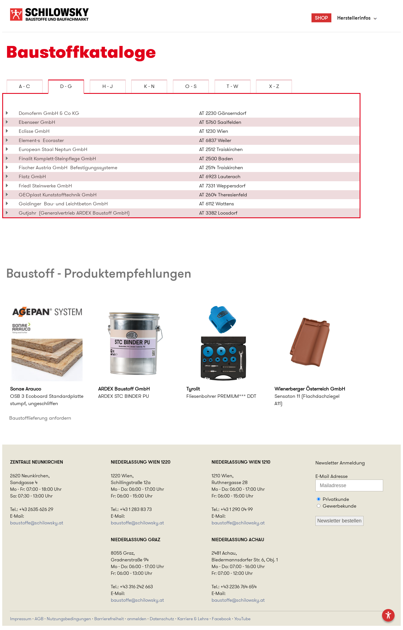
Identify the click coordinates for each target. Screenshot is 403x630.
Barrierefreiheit (109, 618)
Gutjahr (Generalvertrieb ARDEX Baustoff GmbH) (74, 213)
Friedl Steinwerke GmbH (47, 185)
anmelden (136, 618)
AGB (39, 618)
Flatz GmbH (34, 176)
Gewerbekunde (339, 506)
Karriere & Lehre (192, 618)
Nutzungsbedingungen (69, 618)
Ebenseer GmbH (38, 122)
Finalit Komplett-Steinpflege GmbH (59, 158)
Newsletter (326, 462)
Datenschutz (162, 618)
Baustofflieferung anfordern (40, 418)
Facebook (221, 618)
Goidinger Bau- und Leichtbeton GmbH (63, 203)
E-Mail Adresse (331, 476)
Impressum (20, 618)
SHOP (321, 18)
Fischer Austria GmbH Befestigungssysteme (68, 167)
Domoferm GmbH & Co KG (50, 113)
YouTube (242, 618)
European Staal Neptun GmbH (54, 149)
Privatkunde (336, 499)
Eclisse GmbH (35, 131)
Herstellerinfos (354, 18)
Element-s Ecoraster (41, 140)
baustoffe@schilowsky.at (36, 522)
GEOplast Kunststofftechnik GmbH (59, 194)
